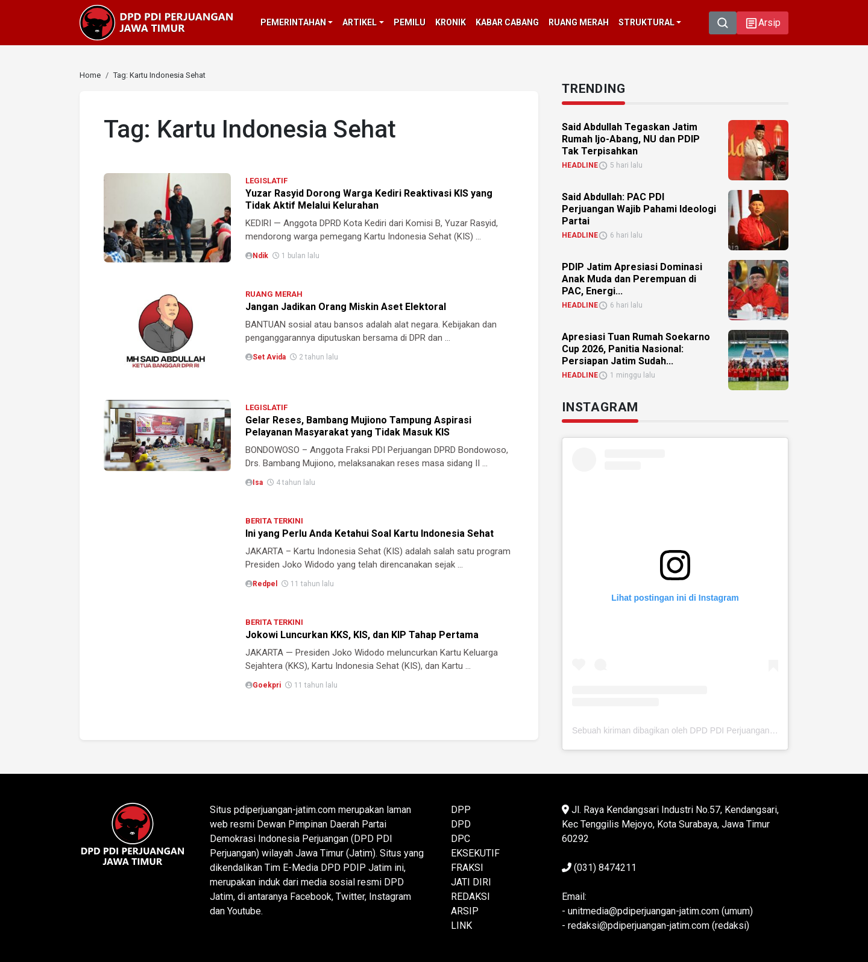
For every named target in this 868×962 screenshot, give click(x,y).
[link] (90, 75)
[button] (762, 22)
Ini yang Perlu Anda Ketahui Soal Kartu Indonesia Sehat (369, 533)
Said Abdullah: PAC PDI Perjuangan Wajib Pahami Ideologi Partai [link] (639, 209)
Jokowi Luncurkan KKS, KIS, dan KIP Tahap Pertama (362, 635)
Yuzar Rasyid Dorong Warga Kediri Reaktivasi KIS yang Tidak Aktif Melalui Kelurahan (368, 199)
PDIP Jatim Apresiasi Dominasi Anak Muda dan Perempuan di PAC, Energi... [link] (632, 279)
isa (258, 482)
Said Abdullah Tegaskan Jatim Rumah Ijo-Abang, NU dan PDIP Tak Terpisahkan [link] (631, 139)
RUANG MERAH (274, 294)
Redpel (265, 584)
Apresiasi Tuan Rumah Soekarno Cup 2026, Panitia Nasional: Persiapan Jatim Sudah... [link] (636, 349)
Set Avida (269, 357)
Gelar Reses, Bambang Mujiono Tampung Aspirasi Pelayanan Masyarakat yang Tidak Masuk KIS (358, 426)
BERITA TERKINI (274, 520)
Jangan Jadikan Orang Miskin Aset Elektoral (345, 306)
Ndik (260, 256)
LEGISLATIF (266, 180)
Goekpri (267, 685)
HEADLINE (580, 165)
